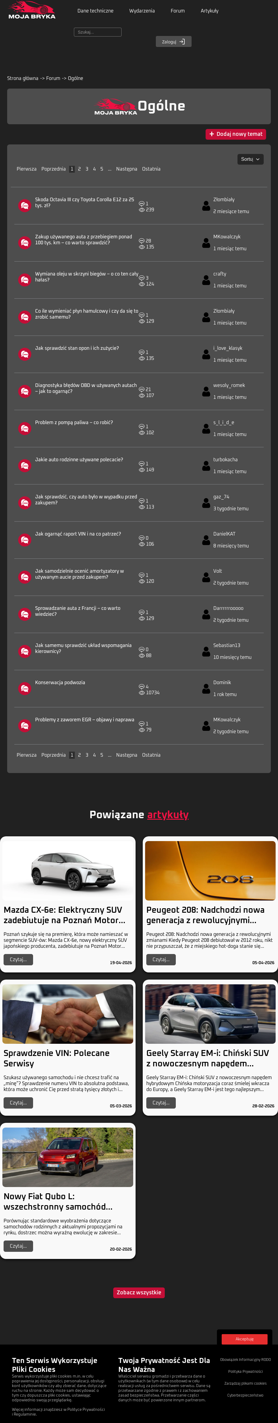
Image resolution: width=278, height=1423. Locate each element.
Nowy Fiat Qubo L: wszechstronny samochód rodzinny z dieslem (55, 1207)
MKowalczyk (226, 238)
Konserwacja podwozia (60, 684)
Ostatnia (151, 171)
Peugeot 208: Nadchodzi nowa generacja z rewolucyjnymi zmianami (205, 921)
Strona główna (22, 80)
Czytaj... (18, 960)
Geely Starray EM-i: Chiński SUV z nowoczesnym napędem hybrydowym (207, 1064)
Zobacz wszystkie (139, 1293)
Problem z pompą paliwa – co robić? (74, 424)
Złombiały (223, 201)
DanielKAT (224, 535)
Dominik (222, 684)
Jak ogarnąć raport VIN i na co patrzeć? (78, 535)
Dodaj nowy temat (236, 136)
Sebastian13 (226, 647)
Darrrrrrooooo (228, 609)
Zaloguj (173, 44)
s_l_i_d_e (223, 424)
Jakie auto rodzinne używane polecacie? (79, 461)
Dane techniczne (96, 12)
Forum (183, 12)
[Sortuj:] (250, 161)
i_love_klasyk (227, 349)
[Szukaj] (98, 34)
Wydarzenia (145, 12)
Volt (217, 572)
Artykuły (216, 12)
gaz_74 (221, 498)
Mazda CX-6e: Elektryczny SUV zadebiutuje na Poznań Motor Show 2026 (63, 921)
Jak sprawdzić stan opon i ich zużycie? (77, 349)
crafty (219, 275)
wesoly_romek (229, 387)
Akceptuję (245, 1339)
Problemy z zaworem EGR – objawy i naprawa (84, 721)
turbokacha (225, 461)
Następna (126, 171)
